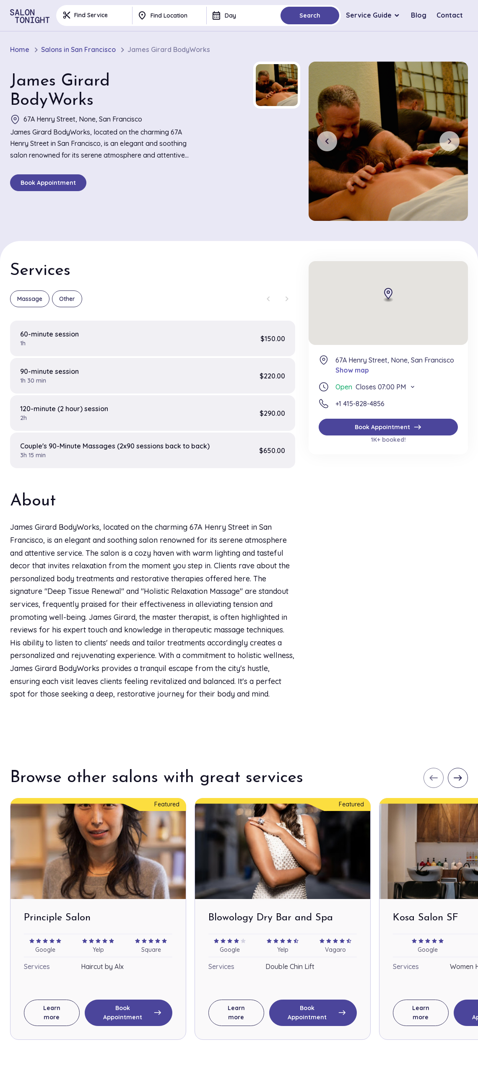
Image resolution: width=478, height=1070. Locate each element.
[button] (276, 85)
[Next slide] (449, 141)
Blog (418, 15)
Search (309, 15)
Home (19, 50)
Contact (449, 15)
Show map (352, 370)
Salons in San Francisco (78, 50)
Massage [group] (29, 299)
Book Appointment (48, 183)
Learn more (51, 1012)
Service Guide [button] (369, 15)
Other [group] (67, 299)
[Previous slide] (327, 141)
